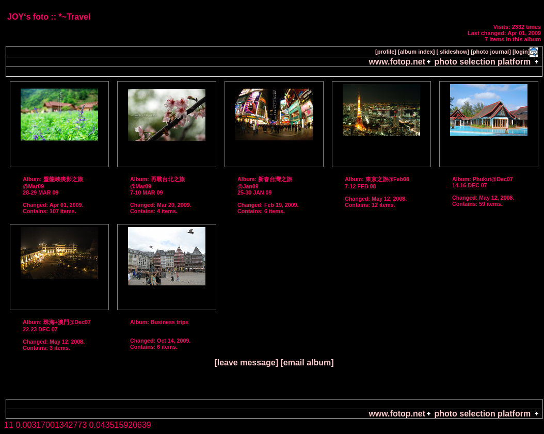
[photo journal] (491, 52)
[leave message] (246, 362)
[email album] (306, 362)
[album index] (416, 52)
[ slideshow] (453, 52)
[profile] (385, 52)
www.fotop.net (397, 61)
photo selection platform (482, 61)
